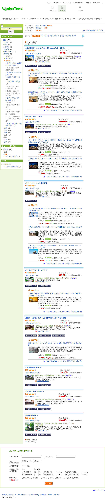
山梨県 (8, 58)
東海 (5, 130)
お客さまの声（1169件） (33, 53)
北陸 (5, 128)
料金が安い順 (45, 36)
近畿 (5, 132)
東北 (5, 44)
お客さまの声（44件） (32, 397)
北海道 (6, 42)
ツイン (52, 478)
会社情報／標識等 (7, 495)
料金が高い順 (54, 36)
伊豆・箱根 (7, 51)
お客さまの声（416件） (33, 421)
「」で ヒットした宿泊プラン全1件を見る (63, 311)
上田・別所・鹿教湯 (13, 81)
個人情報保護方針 (20, 495)
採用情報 (43, 495)
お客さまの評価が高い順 (68, 36)
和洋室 (76, 478)
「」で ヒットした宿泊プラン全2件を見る (63, 110)
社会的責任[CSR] (33, 495)
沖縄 (5, 142)
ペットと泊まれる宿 (10, 156)
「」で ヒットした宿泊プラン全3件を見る (63, 264)
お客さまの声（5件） (32, 275)
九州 (5, 139)
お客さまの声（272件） (33, 373)
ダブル (45, 478)
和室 (69, 478)
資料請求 (56, 495)
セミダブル (36, 478)
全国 (37, 25)
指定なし (38, 28)
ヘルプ (49, 2)
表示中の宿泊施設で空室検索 (93, 30)
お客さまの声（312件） (33, 122)
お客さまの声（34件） (32, 188)
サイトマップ (67, 2)
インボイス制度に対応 (11, 166)
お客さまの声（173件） (33, 323)
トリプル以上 (61, 478)
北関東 (6, 47)
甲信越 (43, 25)
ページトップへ (100, 490)
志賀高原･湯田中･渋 (13, 77)
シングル (27, 478)
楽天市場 (88, 2)
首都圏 (6, 49)
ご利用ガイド (57, 2)
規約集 (50, 495)
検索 (49, 483)
